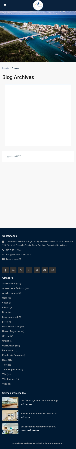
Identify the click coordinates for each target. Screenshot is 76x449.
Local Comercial (10, 317)
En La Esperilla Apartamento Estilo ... (38, 426)
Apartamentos (9, 293)
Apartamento (9, 283)
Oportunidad (8, 345)
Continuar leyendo (17, 140)
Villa (4, 374)
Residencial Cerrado (12, 355)
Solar (4, 360)
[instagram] (52, 270)
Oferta (5, 336)
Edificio (5, 307)
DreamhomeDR (13, 259)
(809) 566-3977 (13, 250)
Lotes (5, 322)
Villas (4, 384)
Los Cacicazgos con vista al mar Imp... (39, 400)
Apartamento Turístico (13, 288)
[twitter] (21, 270)
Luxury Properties (10, 326)
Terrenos (6, 365)
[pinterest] (37, 270)
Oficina (5, 341)
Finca (4, 312)
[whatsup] (13, 270)
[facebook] (5, 270)
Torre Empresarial (11, 369)
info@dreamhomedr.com (18, 254)
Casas (5, 302)
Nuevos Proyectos (11, 331)
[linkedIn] (29, 270)
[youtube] (45, 270)
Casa (4, 298)
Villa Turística (8, 379)
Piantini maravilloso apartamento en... (39, 413)
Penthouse (7, 350)
